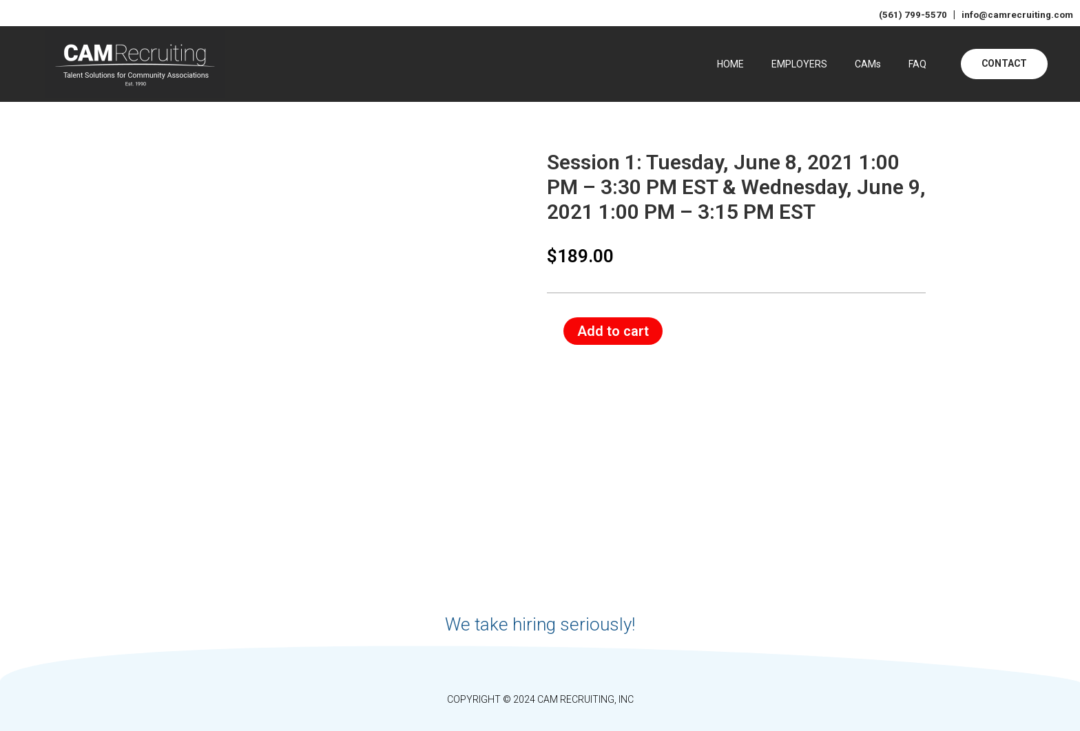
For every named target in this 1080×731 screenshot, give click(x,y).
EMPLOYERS (799, 64)
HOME (730, 64)
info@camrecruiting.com (1013, 14)
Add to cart (613, 330)
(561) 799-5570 (909, 14)
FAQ (917, 64)
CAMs (868, 64)
